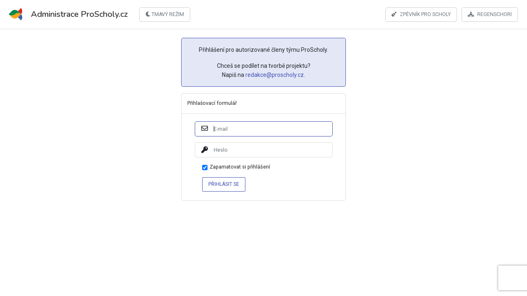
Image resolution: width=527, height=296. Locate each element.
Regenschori (490, 14)
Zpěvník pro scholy (421, 14)
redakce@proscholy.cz (274, 75)
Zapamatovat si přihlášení (240, 167)
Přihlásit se (223, 184)
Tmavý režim (164, 14)
